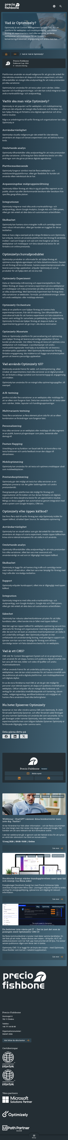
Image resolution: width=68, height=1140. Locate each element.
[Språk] (54, 6)
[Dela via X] (24, 736)
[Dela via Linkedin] (15, 736)
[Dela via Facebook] (6, 736)
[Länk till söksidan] (61, 6)
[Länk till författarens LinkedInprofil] (19, 778)
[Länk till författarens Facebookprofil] (48, 778)
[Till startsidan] (6, 54)
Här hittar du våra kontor (14, 1040)
